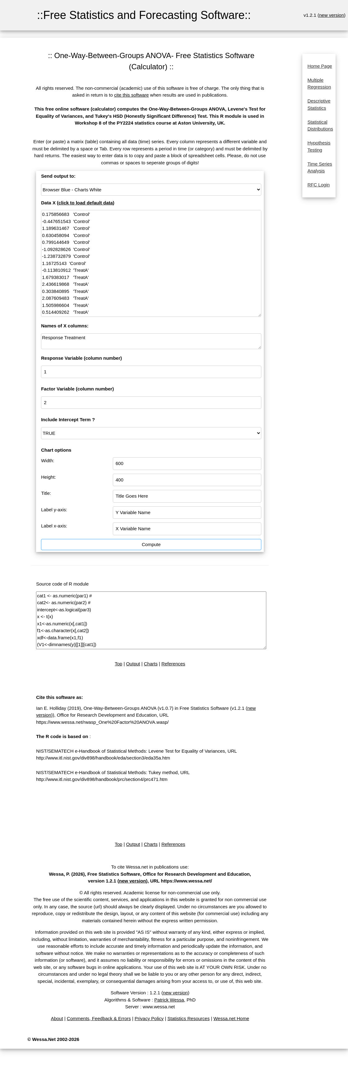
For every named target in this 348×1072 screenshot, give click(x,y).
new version (331, 15)
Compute (151, 544)
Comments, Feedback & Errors (99, 1018)
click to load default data (85, 202)
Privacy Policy (149, 1018)
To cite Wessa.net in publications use (149, 866)
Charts (151, 663)
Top (118, 663)
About (57, 1018)
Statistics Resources (188, 1018)
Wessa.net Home (231, 1018)
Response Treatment (151, 341)
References (173, 663)
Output (133, 663)
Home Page (319, 66)
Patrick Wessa (169, 999)
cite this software (131, 95)
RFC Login (318, 184)
